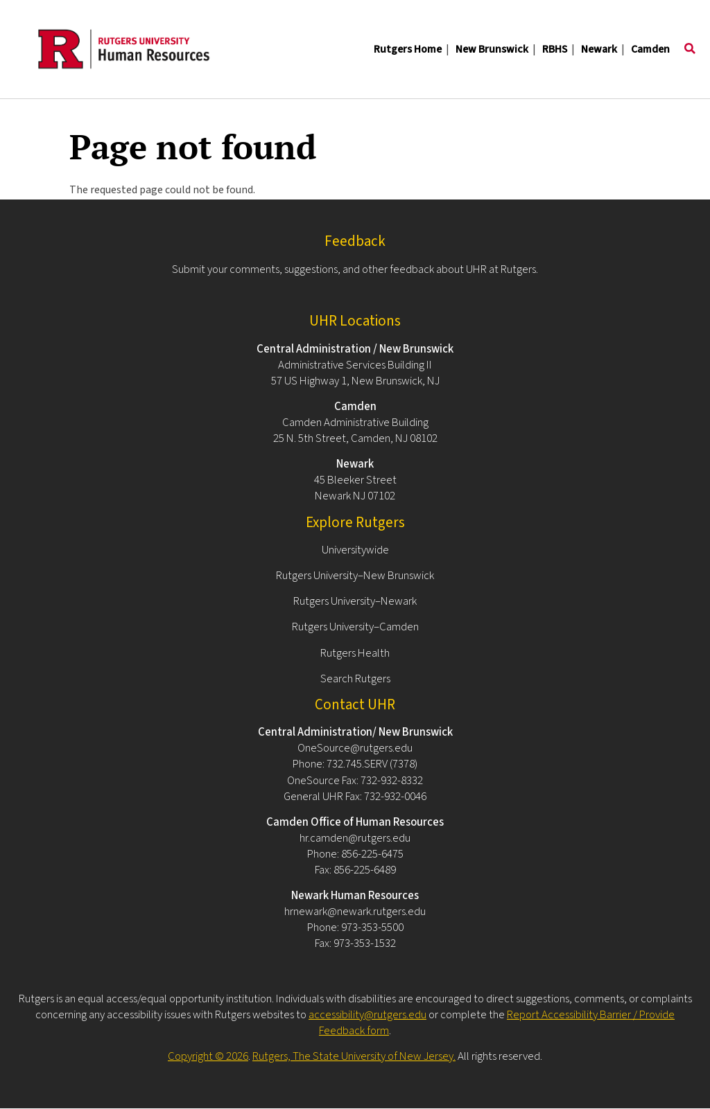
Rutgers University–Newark (355, 601)
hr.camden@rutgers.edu (355, 838)
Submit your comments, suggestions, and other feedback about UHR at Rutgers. (355, 269)
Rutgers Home (408, 49)
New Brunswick (492, 49)
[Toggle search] (690, 49)
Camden (650, 49)
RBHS (554, 49)
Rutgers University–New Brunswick (355, 575)
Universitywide (355, 550)
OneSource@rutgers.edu (355, 748)
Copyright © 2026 (208, 1056)
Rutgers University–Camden (355, 627)
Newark (599, 49)
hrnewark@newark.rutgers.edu (355, 911)
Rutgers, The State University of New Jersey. (354, 1056)
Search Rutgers (355, 679)
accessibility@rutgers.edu (367, 1014)
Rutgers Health (355, 653)
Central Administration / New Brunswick (355, 349)
